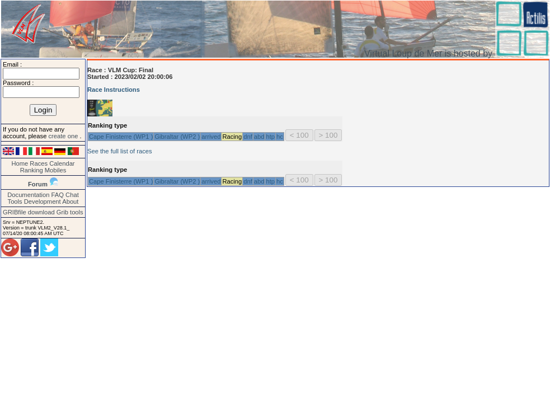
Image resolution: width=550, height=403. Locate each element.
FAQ (57, 194)
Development (42, 201)
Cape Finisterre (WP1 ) (121, 136)
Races (39, 163)
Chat (72, 194)
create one (63, 136)
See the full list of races (119, 151)
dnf (247, 136)
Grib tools (70, 212)
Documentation (28, 194)
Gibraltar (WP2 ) (177, 136)
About (70, 201)
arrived (210, 136)
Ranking (31, 170)
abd (259, 136)
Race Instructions (113, 89)
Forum (38, 184)
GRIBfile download (29, 212)
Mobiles (56, 170)
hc (279, 136)
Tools (15, 201)
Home (19, 163)
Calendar (61, 163)
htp (270, 136)
